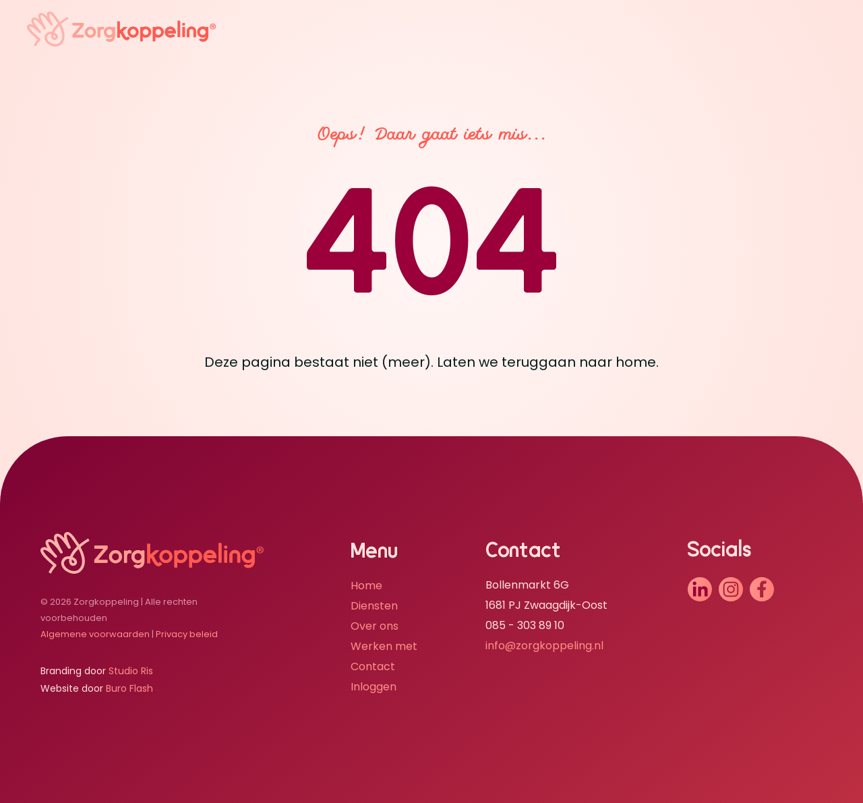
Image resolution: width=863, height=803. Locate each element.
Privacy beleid (187, 634)
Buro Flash (129, 688)
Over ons (374, 626)
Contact (373, 666)
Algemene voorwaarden (95, 634)
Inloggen (373, 686)
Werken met (384, 646)
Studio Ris (131, 671)
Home (366, 585)
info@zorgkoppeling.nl (544, 645)
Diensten (374, 606)
